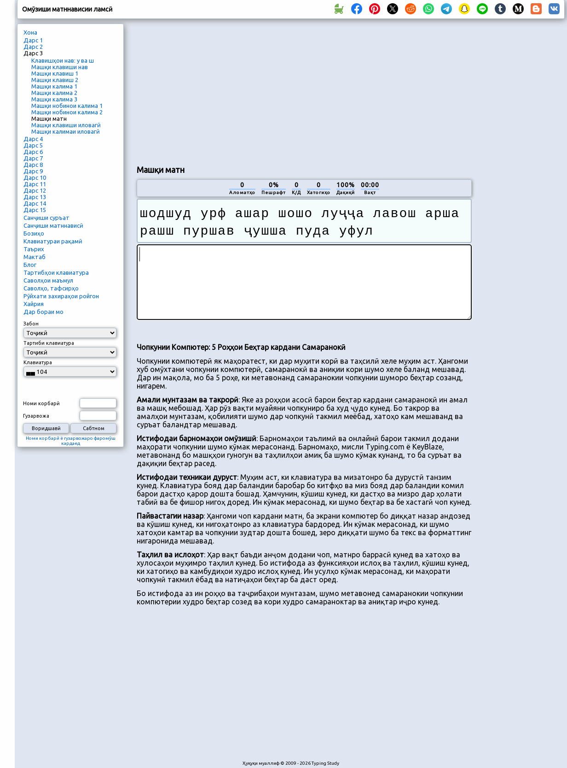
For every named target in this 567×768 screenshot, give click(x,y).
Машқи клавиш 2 (54, 80)
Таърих (33, 249)
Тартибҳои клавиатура (56, 272)
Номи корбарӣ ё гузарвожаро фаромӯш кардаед (71, 441)
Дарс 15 (34, 210)
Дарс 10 (34, 177)
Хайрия (33, 304)
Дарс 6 (33, 151)
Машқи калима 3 (54, 99)
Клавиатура (37, 362)
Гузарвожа (36, 416)
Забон (31, 323)
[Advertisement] (269, 90)
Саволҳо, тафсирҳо (51, 288)
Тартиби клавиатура (48, 343)
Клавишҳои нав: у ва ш (62, 60)
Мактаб (34, 257)
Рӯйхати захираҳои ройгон (61, 296)
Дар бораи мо (43, 311)
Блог (29, 264)
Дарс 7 (33, 158)
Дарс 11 (34, 184)
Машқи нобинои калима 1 (67, 105)
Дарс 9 (33, 171)
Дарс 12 (34, 190)
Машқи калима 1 (54, 86)
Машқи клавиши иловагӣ (66, 125)
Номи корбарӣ (41, 403)
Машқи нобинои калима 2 (67, 112)
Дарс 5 (33, 145)
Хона (30, 32)
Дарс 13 (34, 197)
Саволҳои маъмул (48, 280)
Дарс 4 (33, 139)
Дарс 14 (34, 203)
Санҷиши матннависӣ (53, 225)
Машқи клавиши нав (59, 67)
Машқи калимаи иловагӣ (65, 131)
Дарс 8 (33, 164)
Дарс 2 (33, 46)
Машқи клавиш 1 (54, 73)
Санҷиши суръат (46, 217)
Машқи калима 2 (54, 92)
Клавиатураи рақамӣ (52, 241)
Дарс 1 (33, 40)
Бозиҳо (33, 233)
